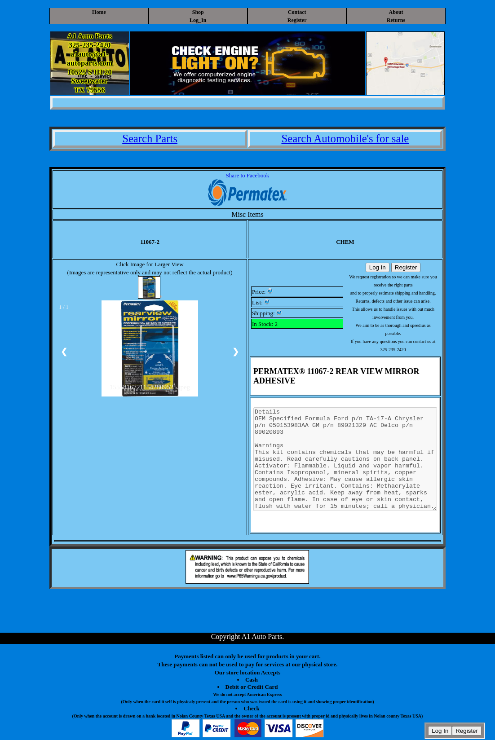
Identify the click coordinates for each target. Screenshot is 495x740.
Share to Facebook (248, 175)
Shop (198, 12)
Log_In (198, 20)
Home (99, 12)
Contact (297, 12)
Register (297, 20)
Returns (396, 20)
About (396, 12)
